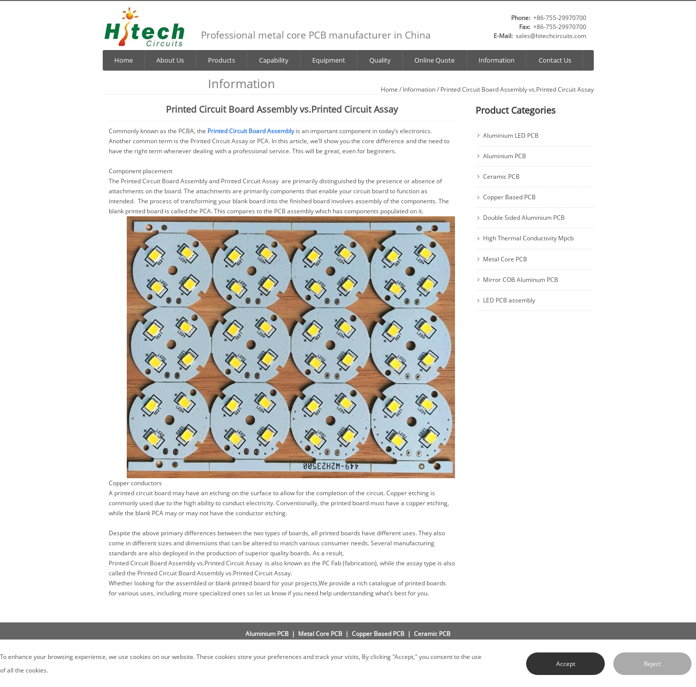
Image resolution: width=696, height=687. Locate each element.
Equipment (328, 60)
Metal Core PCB (505, 259)
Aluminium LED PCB (511, 136)
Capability (274, 60)
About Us (170, 60)
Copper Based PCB (509, 197)
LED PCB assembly (509, 300)
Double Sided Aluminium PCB (524, 218)
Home (123, 60)
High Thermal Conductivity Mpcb (528, 238)
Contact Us (555, 60)
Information (497, 60)
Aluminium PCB (504, 156)
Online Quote (434, 60)
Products (221, 60)
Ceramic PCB (501, 177)
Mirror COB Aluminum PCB (520, 280)
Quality (380, 60)
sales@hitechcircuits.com (551, 36)
